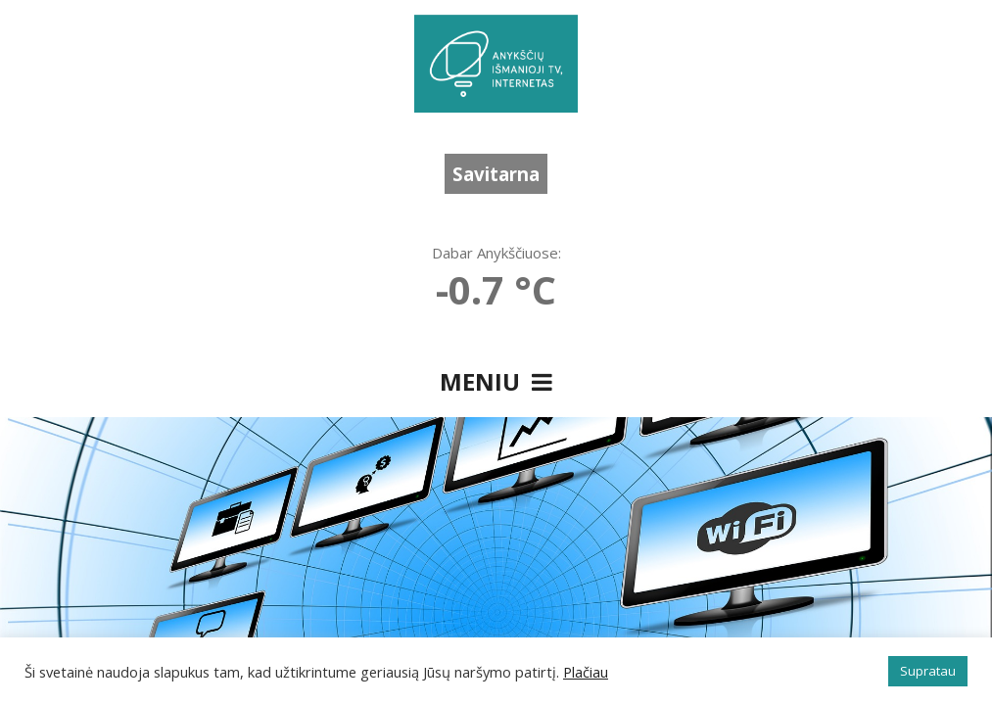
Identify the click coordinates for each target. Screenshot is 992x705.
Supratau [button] (928, 671)
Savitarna (496, 174)
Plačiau (585, 672)
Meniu (496, 381)
